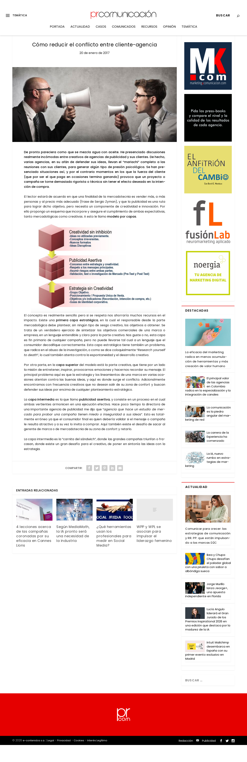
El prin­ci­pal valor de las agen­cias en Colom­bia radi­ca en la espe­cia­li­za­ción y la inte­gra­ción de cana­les (208, 403)
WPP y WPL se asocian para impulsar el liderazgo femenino (154, 550)
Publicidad (209, 758)
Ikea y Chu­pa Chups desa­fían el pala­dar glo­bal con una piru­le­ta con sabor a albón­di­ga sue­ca (208, 580)
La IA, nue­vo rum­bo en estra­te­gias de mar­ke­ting (208, 477)
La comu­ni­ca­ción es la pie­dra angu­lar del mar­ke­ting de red (208, 430)
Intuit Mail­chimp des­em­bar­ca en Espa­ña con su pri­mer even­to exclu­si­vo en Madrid (207, 667)
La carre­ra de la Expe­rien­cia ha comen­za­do (218, 454)
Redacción (186, 758)
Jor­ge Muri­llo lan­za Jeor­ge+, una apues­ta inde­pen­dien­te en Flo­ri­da (206, 607)
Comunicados (123, 30)
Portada (57, 30)
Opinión (169, 30)
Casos (101, 30)
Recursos (149, 30)
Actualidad (80, 30)
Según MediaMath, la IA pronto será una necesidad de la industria (73, 550)
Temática (189, 30)
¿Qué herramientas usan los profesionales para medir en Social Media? (113, 553)
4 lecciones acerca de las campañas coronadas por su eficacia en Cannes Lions (33, 553)
